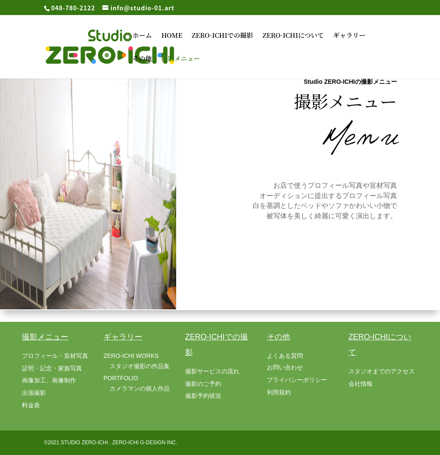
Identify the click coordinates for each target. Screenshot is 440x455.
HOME (171, 36)
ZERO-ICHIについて (293, 36)
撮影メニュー (180, 59)
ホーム (142, 36)
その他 (142, 59)
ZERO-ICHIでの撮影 (222, 36)
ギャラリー (349, 36)
